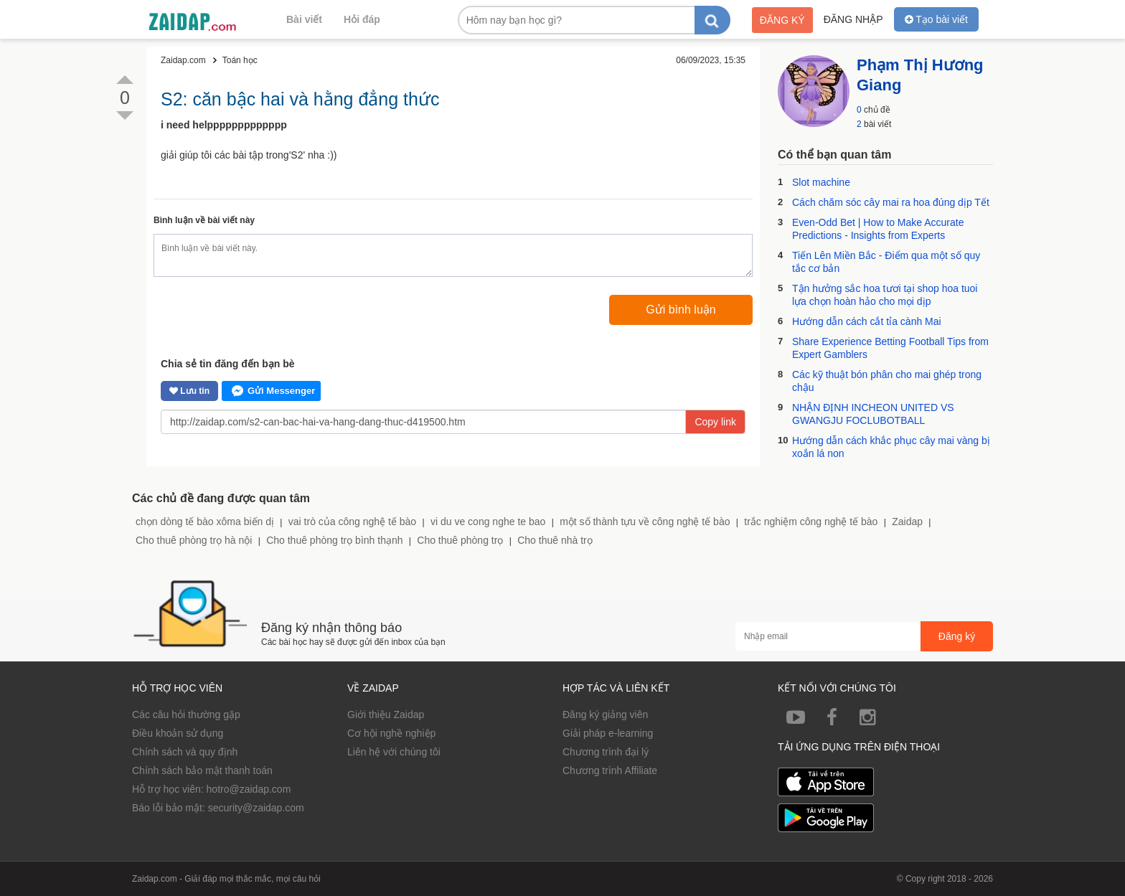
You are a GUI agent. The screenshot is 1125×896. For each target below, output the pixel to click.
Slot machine (821, 182)
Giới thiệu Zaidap (385, 714)
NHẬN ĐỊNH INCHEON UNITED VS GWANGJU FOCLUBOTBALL (873, 414)
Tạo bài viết (936, 19)
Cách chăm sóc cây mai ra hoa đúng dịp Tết (890, 202)
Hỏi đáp (362, 19)
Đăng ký (782, 20)
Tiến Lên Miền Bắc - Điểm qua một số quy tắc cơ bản (886, 262)
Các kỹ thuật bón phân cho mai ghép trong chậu (887, 381)
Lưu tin (189, 391)
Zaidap (907, 521)
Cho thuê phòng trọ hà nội (194, 540)
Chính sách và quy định (184, 752)
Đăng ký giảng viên (605, 714)
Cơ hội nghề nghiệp (391, 733)
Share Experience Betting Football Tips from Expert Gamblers (890, 348)
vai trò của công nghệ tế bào (352, 521)
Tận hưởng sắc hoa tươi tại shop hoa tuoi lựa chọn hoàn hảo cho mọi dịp (884, 295)
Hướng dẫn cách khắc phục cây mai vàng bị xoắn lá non (891, 447)
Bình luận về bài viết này (204, 220)
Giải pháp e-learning (607, 733)
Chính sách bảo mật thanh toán (202, 770)
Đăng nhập (853, 19)
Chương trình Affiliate (609, 770)
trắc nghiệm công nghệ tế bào (810, 521)
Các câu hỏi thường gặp (186, 714)
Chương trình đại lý (605, 752)
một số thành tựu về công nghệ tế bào (645, 521)
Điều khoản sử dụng (177, 733)
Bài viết (304, 19)
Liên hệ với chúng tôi (394, 752)
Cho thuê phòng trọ (460, 540)
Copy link (715, 422)
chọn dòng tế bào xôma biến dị (205, 521)
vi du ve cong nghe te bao (487, 521)
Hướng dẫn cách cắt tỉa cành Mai (866, 321)
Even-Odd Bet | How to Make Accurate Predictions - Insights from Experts (878, 229)
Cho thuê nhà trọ (555, 540)
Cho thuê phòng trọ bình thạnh (334, 540)
